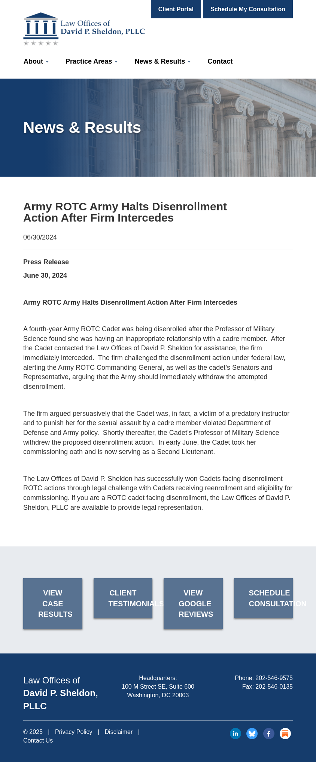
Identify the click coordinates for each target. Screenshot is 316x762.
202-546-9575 (274, 678)
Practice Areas (92, 61)
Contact (220, 61)
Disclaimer (119, 732)
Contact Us (38, 740)
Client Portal (176, 9)
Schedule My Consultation (247, 9)
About (36, 61)
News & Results (162, 61)
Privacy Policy (73, 732)
